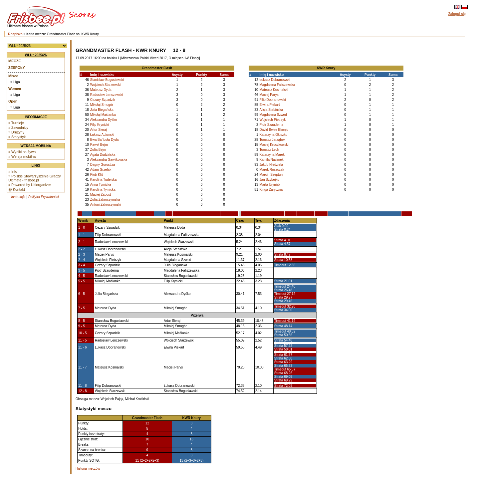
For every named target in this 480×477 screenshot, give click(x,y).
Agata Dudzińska (103, 154)
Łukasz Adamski (102, 134)
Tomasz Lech (269, 149)
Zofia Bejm (98, 149)
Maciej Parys (268, 95)
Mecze (14, 61)
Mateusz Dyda (101, 90)
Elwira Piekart (269, 105)
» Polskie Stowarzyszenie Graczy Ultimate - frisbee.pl (34, 178)
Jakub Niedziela (271, 164)
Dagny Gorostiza (102, 164)
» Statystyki (17, 137)
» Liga (15, 82)
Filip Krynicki (99, 124)
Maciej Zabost (100, 194)
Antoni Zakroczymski (105, 204)
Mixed (13, 76)
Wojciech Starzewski (105, 85)
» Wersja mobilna (22, 156)
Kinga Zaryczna (270, 189)
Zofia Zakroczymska (105, 199)
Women (14, 89)
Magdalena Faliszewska (277, 85)
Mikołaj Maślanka (103, 115)
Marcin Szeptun (270, 174)
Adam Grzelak (100, 169)
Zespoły (16, 68)
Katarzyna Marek (272, 154)
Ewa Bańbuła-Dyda (104, 139)
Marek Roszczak (271, 169)
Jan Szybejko (269, 179)
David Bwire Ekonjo (273, 129)
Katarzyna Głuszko (273, 134)
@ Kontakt (16, 189)
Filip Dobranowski (272, 100)
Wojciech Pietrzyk (272, 119)
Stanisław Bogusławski (107, 80)
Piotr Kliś (96, 174)
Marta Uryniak (269, 184)
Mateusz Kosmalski (273, 90)
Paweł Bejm (99, 144)
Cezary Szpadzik (102, 100)
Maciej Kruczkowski (273, 144)
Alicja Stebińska (271, 110)
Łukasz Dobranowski (274, 80)
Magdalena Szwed (273, 115)
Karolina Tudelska (103, 179)
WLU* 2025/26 (36, 55)
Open (12, 101)
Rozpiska (15, 34)
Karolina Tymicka (103, 189)
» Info (12, 171)
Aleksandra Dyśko (103, 119)
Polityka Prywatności (43, 197)
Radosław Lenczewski (106, 95)
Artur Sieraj (98, 129)
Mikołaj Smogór (101, 105)
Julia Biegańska (102, 110)
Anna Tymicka (100, 184)
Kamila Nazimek (271, 159)
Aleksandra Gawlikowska (108, 159)
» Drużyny (16, 132)
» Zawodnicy (18, 127)
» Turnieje (16, 123)
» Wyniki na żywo (22, 152)
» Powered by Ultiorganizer (29, 185)
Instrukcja (18, 197)
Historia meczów (88, 468)
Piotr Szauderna (271, 124)
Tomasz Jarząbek (272, 139)
